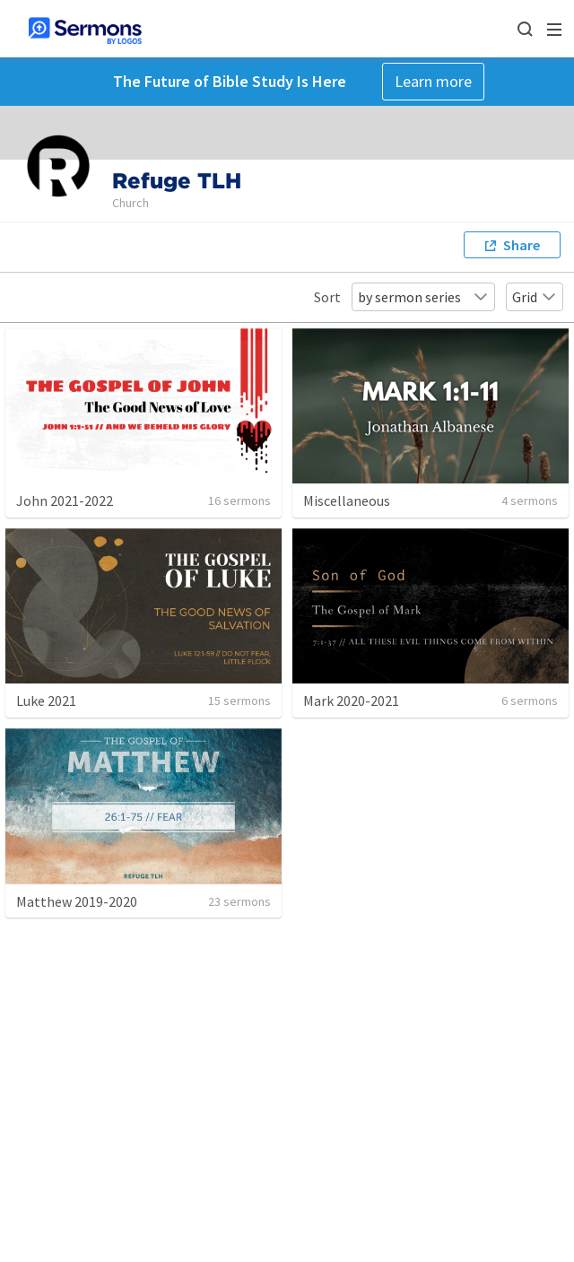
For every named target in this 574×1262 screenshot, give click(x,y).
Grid (534, 297)
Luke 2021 (46, 700)
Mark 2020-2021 (351, 700)
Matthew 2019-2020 (76, 901)
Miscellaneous (346, 500)
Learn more (433, 81)
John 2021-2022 (64, 500)
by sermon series (423, 297)
